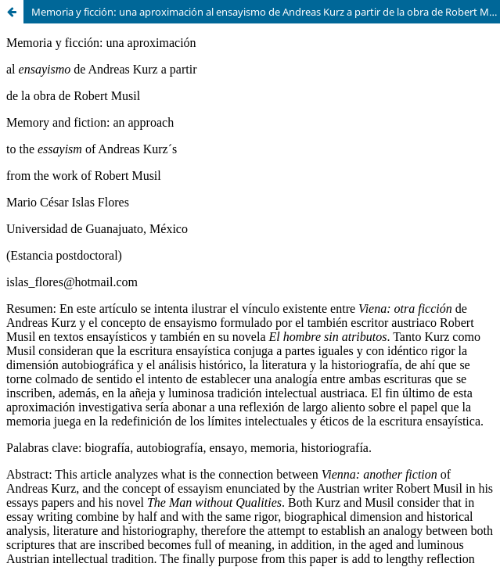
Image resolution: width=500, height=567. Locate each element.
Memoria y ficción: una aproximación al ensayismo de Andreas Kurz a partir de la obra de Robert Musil (265, 12)
